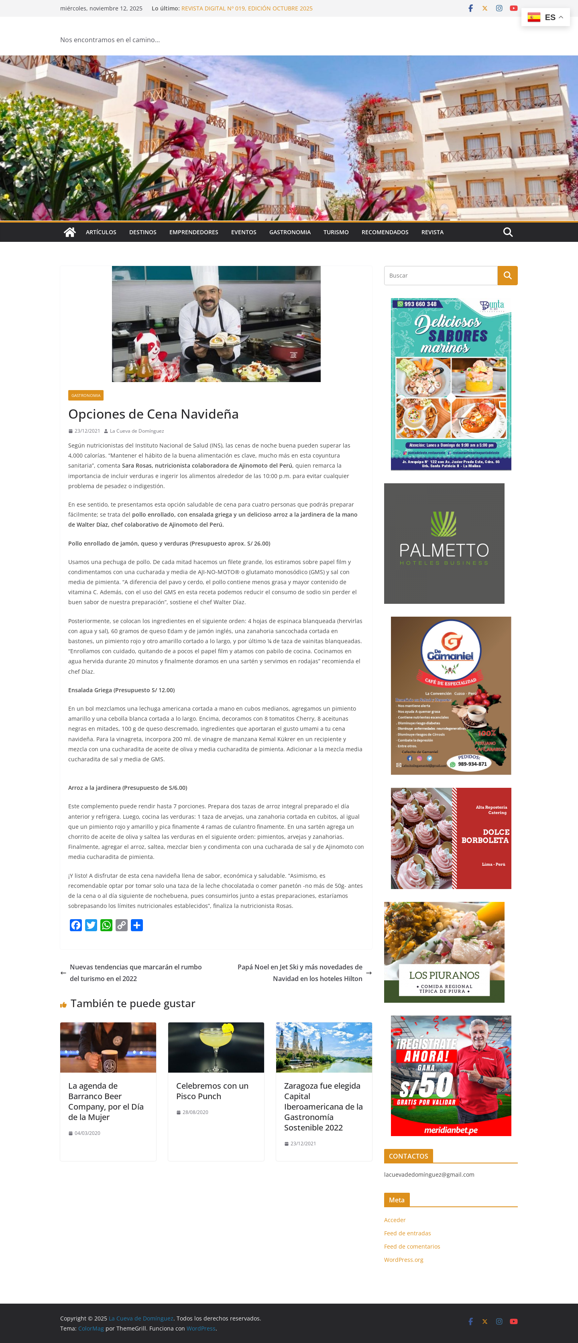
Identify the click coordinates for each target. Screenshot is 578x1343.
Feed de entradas (407, 1233)
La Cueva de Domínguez (137, 430)
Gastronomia (290, 232)
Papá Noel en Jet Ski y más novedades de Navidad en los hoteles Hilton (305, 973)
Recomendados (385, 232)
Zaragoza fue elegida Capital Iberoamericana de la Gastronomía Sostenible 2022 (323, 1106)
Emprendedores (193, 232)
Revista (432, 232)
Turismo (336, 232)
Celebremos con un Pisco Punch (212, 1091)
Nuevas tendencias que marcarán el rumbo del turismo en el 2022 (131, 973)
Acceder (395, 1220)
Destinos (143, 232)
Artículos (101, 232)
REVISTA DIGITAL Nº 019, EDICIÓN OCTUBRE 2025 (247, 8)
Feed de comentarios (412, 1246)
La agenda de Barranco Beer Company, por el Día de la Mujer (106, 1101)
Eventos (243, 232)
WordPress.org (403, 1259)
